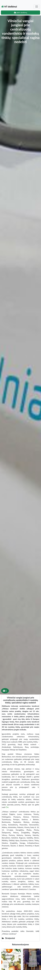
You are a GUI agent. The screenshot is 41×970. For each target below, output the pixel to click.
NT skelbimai (9, 6)
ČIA (7, 807)
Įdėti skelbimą (20, 12)
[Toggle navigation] (37, 6)
